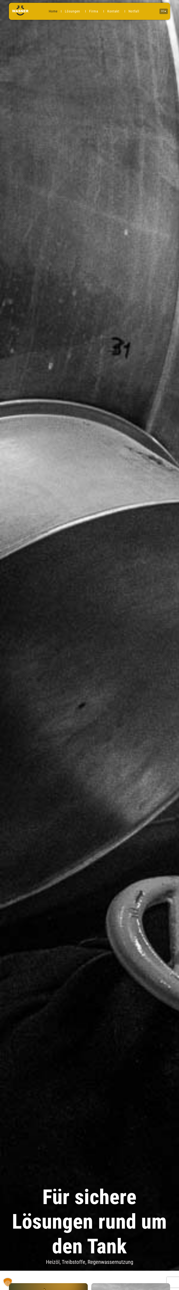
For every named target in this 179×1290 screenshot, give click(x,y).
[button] (7, 1282)
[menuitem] (163, 11)
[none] (163, 11)
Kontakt (114, 11)
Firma (94, 11)
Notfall (133, 11)
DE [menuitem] (162, 11)
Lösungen (73, 11)
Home (53, 11)
